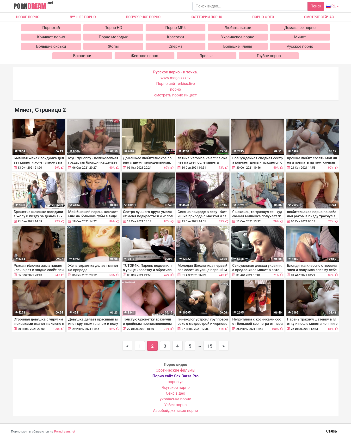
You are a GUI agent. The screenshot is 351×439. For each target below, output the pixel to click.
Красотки (175, 37)
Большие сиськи (51, 46)
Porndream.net (64, 431)
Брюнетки (82, 55)
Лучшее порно (82, 17)
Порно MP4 (175, 27)
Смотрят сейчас (319, 17)
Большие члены (237, 46)
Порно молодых (113, 37)
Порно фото (263, 17)
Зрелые (206, 55)
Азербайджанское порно (175, 410)
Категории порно (206, 17)
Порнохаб (51, 27)
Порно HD (113, 27)
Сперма (176, 46)
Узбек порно (175, 405)
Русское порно (300, 46)
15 (209, 346)
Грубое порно (269, 55)
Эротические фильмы (175, 370)
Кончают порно (51, 37)
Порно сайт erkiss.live (175, 83)
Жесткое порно (144, 55)
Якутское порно (175, 387)
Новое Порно (28, 17)
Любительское (237, 27)
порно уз (175, 382)
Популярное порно (143, 17)
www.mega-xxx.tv (175, 78)
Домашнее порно (300, 27)
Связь (331, 431)
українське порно (175, 399)
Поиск (315, 6)
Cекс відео (175, 393)
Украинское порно (237, 37)
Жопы (113, 46)
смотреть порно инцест (175, 95)
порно (175, 89)
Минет (300, 37)
